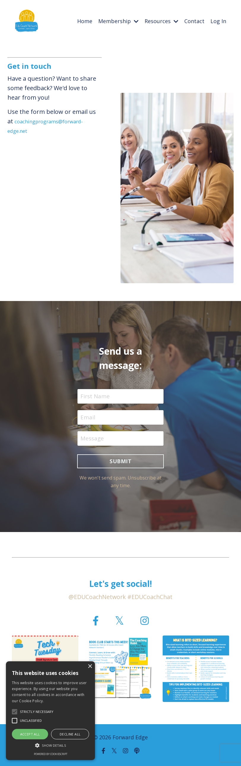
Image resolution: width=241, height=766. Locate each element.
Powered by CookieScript (50, 754)
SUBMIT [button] (120, 462)
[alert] (50, 710)
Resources (161, 21)
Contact (194, 21)
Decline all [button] (70, 734)
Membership (118, 21)
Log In (218, 21)
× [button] (90, 666)
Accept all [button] (30, 734)
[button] (50, 745)
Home (84, 21)
